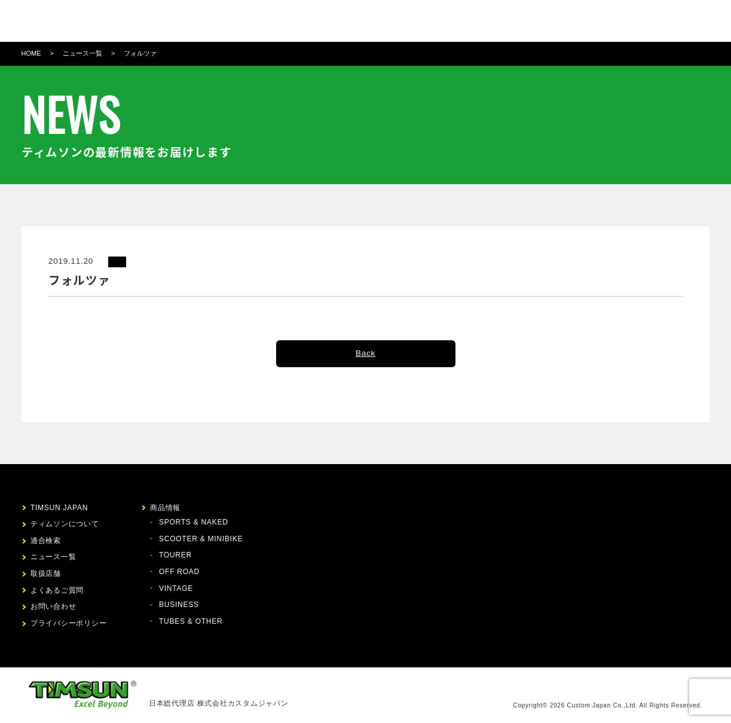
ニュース (410, 21)
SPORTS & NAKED (193, 522)
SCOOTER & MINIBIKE (201, 539)
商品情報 (324, 21)
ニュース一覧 (82, 53)
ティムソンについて (261, 21)
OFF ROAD (179, 572)
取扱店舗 (453, 21)
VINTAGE (176, 588)
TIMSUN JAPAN (59, 508)
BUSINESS (179, 604)
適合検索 (367, 21)
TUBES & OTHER (190, 621)
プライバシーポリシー (68, 623)
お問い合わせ (530, 21)
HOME (31, 53)
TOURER (175, 555)
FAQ (487, 21)
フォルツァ (140, 53)
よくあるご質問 (57, 590)
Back (365, 353)
